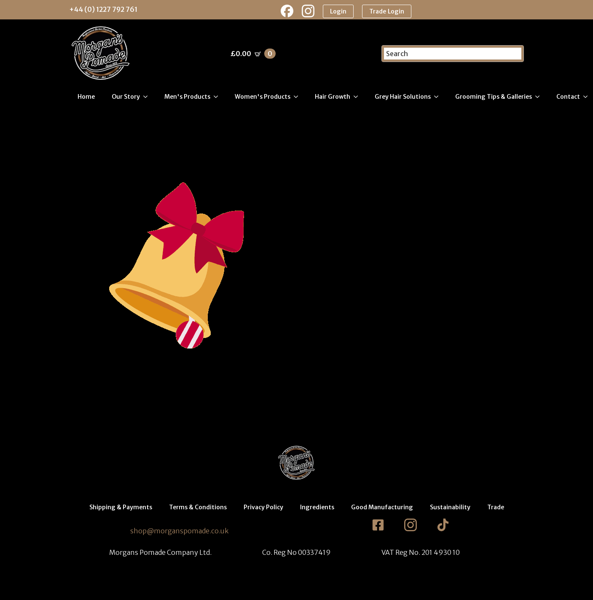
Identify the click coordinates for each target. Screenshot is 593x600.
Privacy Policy (263, 508)
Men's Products (187, 97)
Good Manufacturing (382, 508)
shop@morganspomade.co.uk (179, 531)
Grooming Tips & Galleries (493, 97)
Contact (568, 97)
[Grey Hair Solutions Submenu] (439, 97)
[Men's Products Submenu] (218, 97)
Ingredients (317, 508)
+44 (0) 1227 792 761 (103, 9)
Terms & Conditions (198, 508)
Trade (495, 508)
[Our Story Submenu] (148, 97)
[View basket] (253, 54)
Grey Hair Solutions (403, 97)
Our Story (126, 97)
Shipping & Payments (120, 508)
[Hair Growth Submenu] (358, 97)
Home (86, 97)
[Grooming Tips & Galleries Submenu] (540, 97)
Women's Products (262, 97)
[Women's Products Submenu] (298, 97)
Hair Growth (332, 97)
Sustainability (450, 508)
